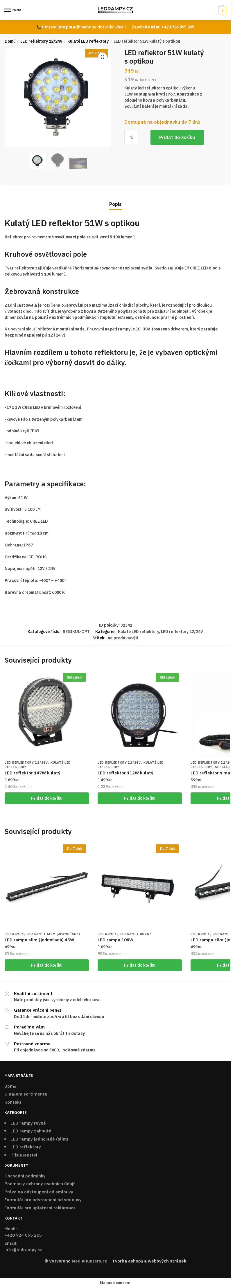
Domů (10, 41)
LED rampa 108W (115, 940)
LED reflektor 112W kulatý (125, 773)
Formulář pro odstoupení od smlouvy (43, 1201)
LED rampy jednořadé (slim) (39, 1140)
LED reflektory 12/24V (41, 41)
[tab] (115, 199)
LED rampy (14, 935)
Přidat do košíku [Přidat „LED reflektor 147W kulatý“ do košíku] (46, 798)
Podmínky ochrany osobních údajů (40, 1185)
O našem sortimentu (25, 1095)
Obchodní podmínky (25, 1177)
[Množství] (131, 137)
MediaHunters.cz (89, 1262)
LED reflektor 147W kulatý (32, 773)
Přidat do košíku (177, 137)
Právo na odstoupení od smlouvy (38, 1193)
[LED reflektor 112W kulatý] (140, 715)
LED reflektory (25, 1148)
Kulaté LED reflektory (88, 41)
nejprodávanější (123, 638)
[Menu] (13, 10)
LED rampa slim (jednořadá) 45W (39, 940)
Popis (115, 204)
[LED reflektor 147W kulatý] (47, 715)
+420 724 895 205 (177, 27)
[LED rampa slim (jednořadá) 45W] (47, 887)
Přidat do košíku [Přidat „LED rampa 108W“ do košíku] (139, 966)
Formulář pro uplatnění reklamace (40, 1209)
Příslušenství (23, 1156)
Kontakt (12, 1103)
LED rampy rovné (136, 935)
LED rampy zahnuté (30, 1132)
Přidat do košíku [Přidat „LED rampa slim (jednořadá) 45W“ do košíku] (46, 966)
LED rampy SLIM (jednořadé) (53, 935)
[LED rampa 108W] (140, 887)
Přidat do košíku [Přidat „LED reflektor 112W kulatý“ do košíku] (139, 798)
